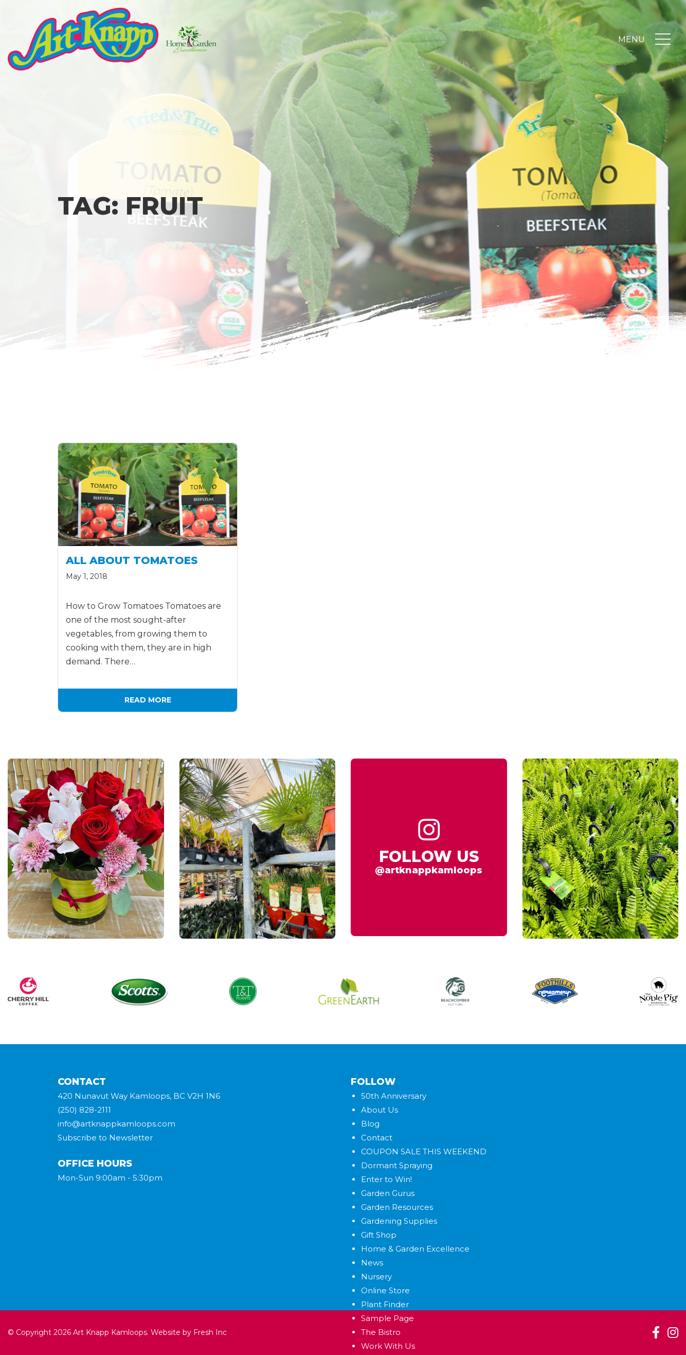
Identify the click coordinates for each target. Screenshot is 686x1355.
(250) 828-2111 (84, 1110)
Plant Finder (385, 1304)
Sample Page (387, 1318)
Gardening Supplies (399, 1221)
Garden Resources (397, 1207)
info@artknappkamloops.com (116, 1124)
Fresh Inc (210, 1332)
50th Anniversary (393, 1096)
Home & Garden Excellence (415, 1249)
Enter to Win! (386, 1179)
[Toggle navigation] (662, 39)
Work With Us (388, 1346)
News (372, 1263)
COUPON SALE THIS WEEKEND (423, 1151)
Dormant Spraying (396, 1165)
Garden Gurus (387, 1193)
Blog (370, 1124)
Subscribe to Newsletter (105, 1137)
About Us (379, 1110)
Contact (376, 1137)
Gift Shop (378, 1235)
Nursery (376, 1276)
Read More (147, 700)
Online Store (385, 1290)
